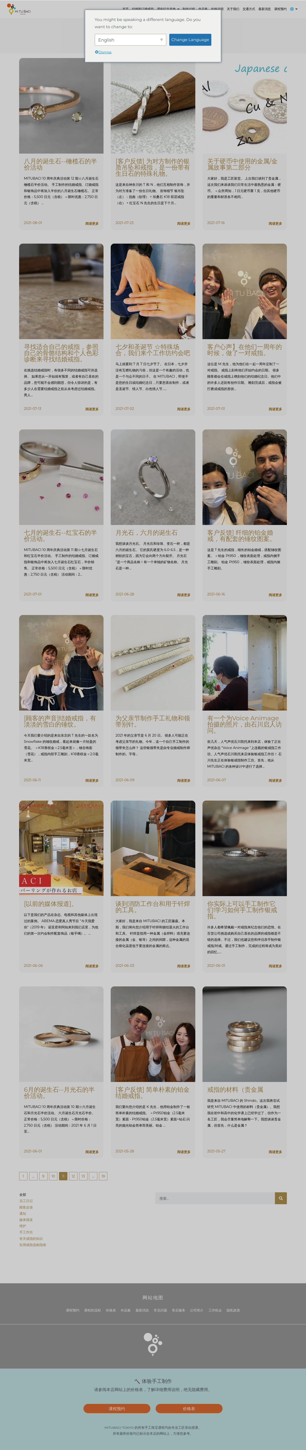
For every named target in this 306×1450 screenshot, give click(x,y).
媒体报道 (26, 1220)
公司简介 (196, 1310)
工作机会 (215, 1310)
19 (103, 1175)
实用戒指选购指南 (32, 1245)
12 (73, 1175)
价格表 (111, 1310)
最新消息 (264, 9)
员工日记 (26, 1201)
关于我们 (233, 9)
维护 (22, 1226)
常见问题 (160, 1310)
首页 (125, 9)
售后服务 (178, 1310)
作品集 (203, 9)
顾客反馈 (26, 1207)
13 (83, 1175)
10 (53, 1175)
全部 (22, 1195)
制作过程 (189, 9)
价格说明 (217, 9)
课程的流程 (92, 1310)
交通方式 (249, 9)
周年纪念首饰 (166, 9)
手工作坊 (26, 1232)
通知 (22, 1213)
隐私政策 (233, 1310)
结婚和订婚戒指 (143, 9)
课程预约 (280, 9)
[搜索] (281, 1198)
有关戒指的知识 (31, 1238)
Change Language (190, 39)
